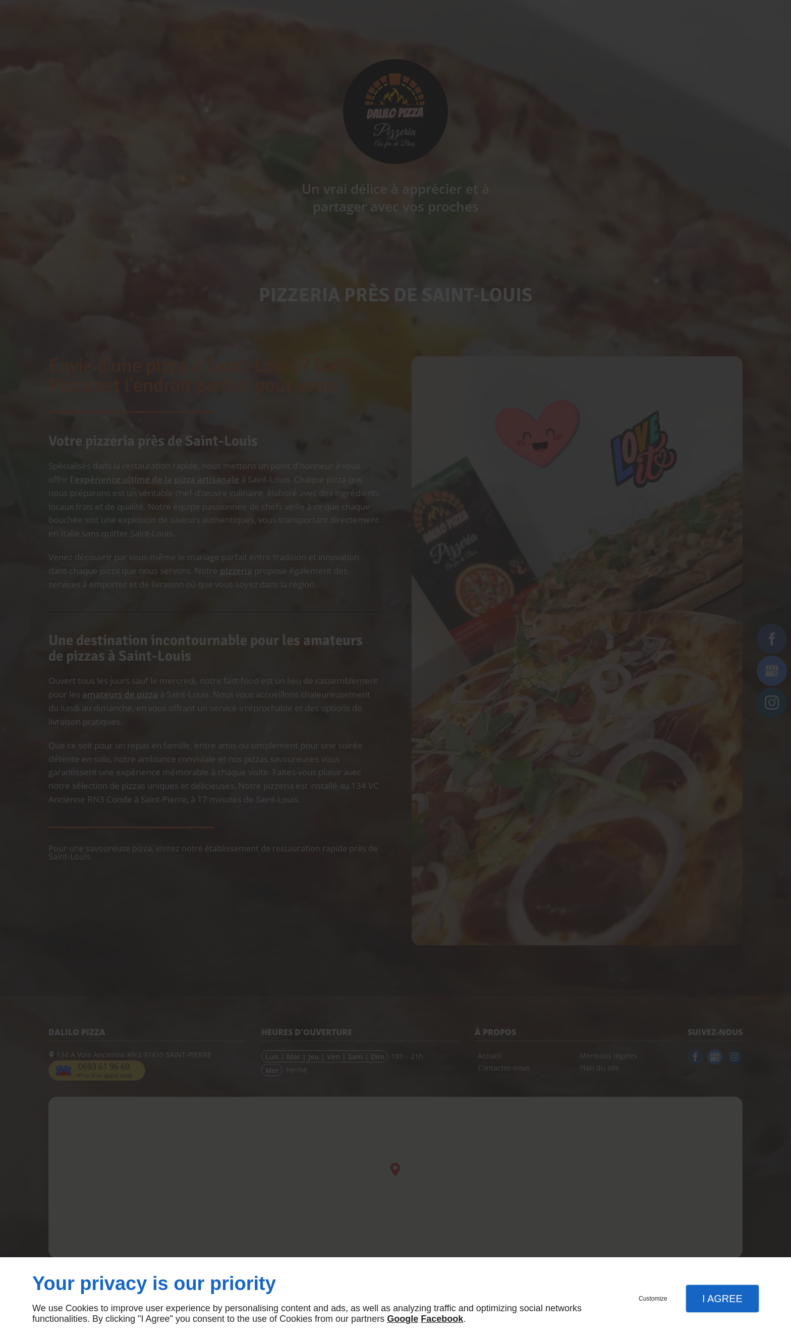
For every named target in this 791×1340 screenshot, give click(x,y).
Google (402, 1319)
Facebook (442, 1319)
